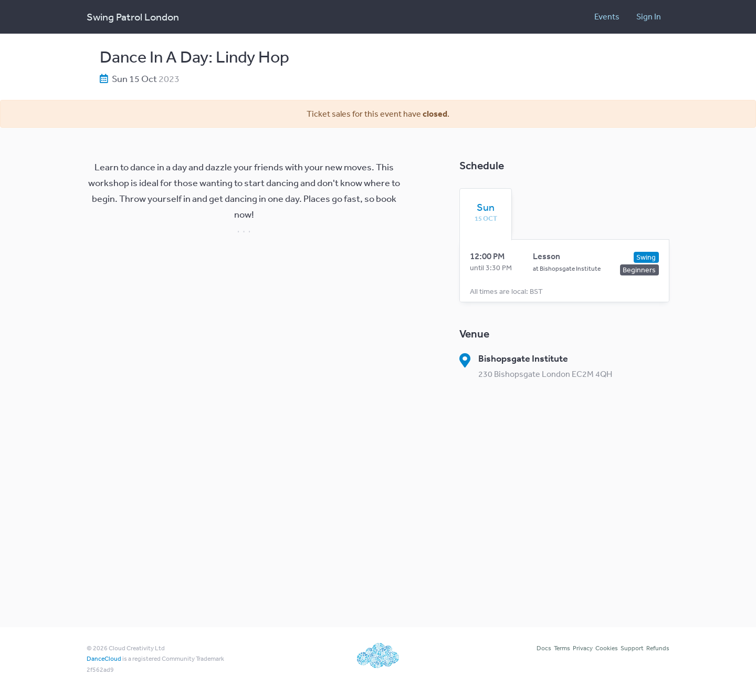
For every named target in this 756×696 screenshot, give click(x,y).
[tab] (485, 212)
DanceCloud (104, 658)
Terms (562, 648)
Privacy (583, 648)
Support (632, 648)
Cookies (606, 648)
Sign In (648, 16)
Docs (544, 648)
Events (607, 16)
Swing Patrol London (133, 17)
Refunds (657, 648)
